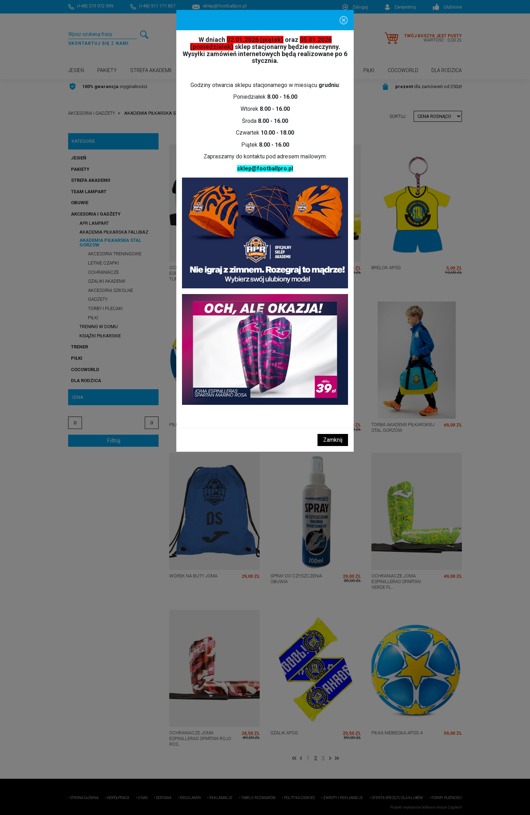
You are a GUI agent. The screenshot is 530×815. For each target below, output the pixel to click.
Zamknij (332, 439)
